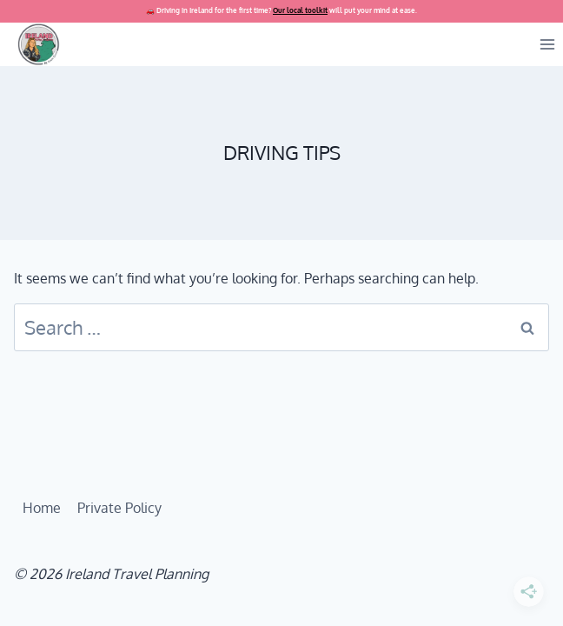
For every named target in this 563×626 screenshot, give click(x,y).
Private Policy (119, 507)
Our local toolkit (300, 10)
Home (42, 507)
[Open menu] (547, 43)
